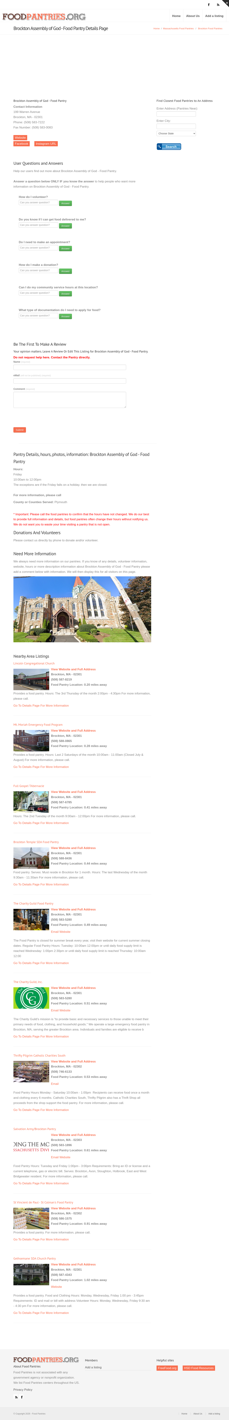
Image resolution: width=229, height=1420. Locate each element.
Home (176, 16)
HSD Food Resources (199, 1368)
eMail (32, 375)
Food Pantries (45, 18)
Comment (24, 389)
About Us (193, 16)
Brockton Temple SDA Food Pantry (36, 842)
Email (55, 932)
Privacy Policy (22, 1389)
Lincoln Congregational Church (34, 663)
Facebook (21, 143)
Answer (65, 203)
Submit (20, 429)
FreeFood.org (167, 1368)
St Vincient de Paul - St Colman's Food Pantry (43, 1202)
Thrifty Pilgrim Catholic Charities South (39, 1055)
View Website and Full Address (73, 669)
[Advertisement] (114, 61)
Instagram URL (46, 143)
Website (20, 137)
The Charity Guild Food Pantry (33, 903)
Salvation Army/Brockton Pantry (34, 1129)
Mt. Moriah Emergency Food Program (38, 725)
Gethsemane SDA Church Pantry (34, 1258)
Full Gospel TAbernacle (28, 786)
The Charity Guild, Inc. (28, 982)
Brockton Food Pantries (210, 28)
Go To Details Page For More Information (41, 705)
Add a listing (214, 16)
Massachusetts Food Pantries (178, 28)
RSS (15, 1396)
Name (21, 361)
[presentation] (40, 418)
